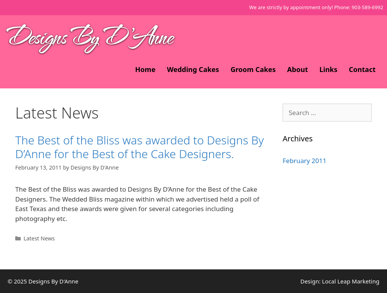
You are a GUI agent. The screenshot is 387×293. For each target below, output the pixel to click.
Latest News (39, 238)
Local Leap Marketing (350, 281)
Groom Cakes (253, 69)
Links (328, 69)
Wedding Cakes (193, 69)
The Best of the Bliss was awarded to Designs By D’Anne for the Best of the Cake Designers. (139, 147)
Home (145, 69)
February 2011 (304, 160)
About (297, 69)
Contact (362, 69)
